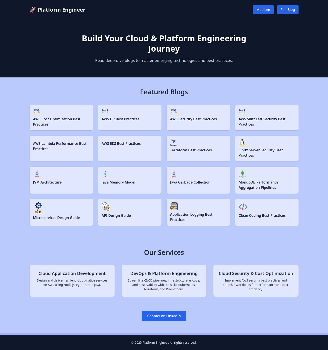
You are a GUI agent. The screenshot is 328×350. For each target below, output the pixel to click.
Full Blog (288, 9)
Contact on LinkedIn (164, 315)
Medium (263, 9)
